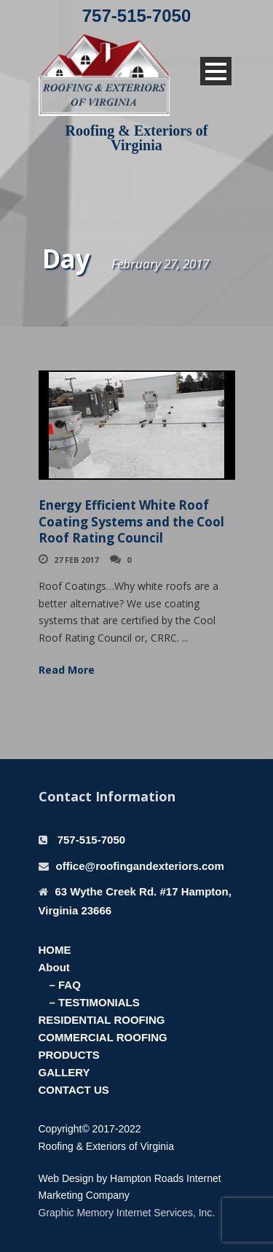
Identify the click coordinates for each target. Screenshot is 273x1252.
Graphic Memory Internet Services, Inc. (127, 1212)
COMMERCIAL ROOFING (103, 1037)
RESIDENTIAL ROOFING (102, 1020)
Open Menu (216, 71)
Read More (67, 670)
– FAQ (65, 985)
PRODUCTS (69, 1055)
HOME (55, 950)
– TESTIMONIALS (95, 1002)
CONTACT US (74, 1090)
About (54, 967)
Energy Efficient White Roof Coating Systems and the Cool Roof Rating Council (131, 521)
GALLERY (64, 1072)
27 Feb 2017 (76, 559)
